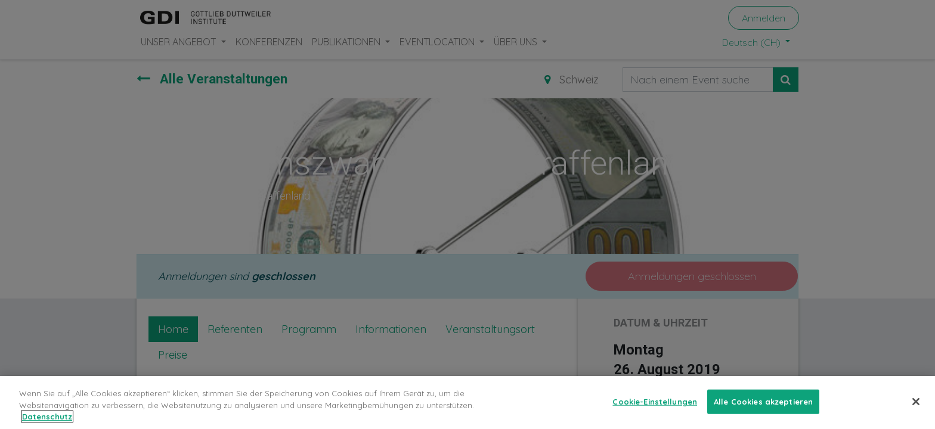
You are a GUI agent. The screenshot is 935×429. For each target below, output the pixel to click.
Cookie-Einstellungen (654, 409)
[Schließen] (916, 409)
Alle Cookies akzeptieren (763, 409)
